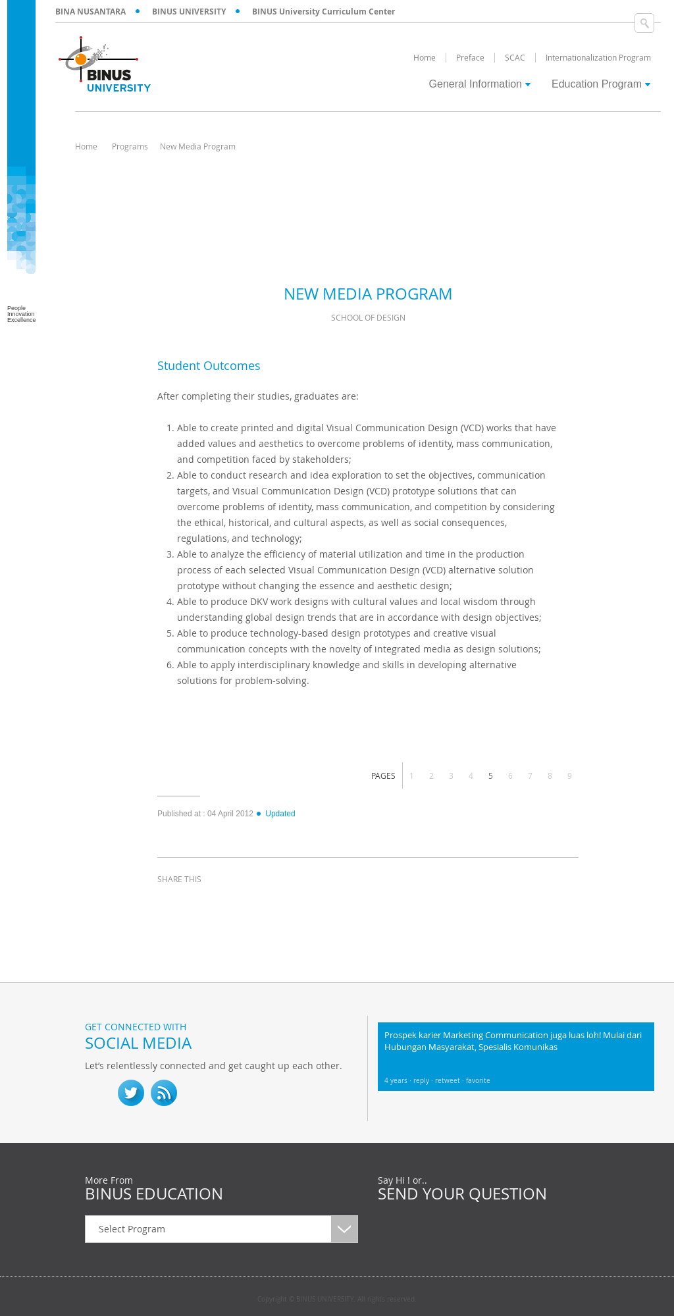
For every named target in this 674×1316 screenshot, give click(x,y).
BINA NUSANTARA (90, 11)
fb (98, 1093)
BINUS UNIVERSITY (189, 11)
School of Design (368, 317)
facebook (170, 903)
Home (86, 146)
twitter (203, 903)
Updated (275, 813)
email (269, 903)
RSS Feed (164, 1093)
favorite (478, 1080)
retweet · (450, 1080)
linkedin (236, 903)
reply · (424, 1080)
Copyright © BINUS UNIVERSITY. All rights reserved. (337, 1299)
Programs (130, 146)
